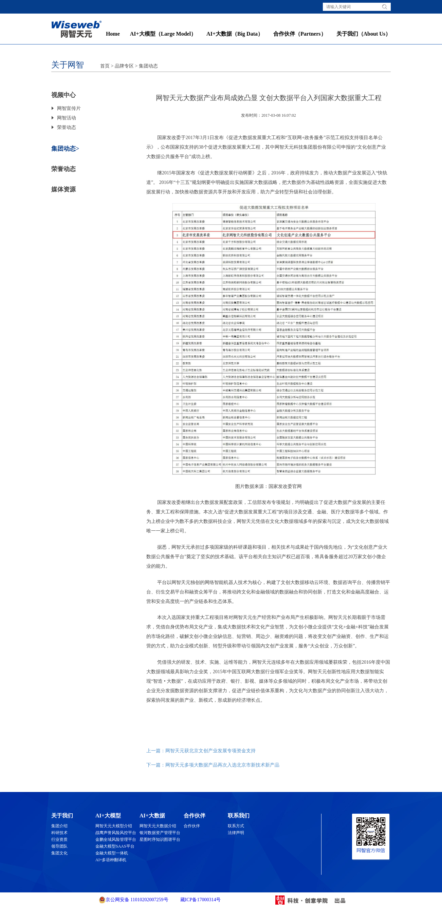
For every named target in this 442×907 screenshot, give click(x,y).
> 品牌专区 (122, 66)
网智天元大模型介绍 (113, 826)
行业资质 (59, 839)
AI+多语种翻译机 (110, 859)
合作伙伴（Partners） (299, 34)
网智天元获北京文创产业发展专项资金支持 (210, 750)
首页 (105, 66)
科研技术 (59, 832)
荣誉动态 (66, 127)
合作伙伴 (192, 826)
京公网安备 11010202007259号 (133, 899)
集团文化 (59, 853)
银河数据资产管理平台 (160, 832)
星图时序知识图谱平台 (160, 839)
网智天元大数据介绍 (158, 826)
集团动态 (148, 66)
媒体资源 (63, 189)
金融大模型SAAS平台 (114, 846)
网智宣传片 (69, 108)
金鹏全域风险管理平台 (115, 839)
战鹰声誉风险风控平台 (115, 832)
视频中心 (63, 95)
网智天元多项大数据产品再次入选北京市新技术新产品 (222, 765)
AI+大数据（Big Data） (234, 34)
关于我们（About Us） (363, 34)
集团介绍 (59, 826)
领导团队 (59, 846)
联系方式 (236, 826)
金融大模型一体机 (111, 853)
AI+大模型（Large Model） (163, 34)
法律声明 (236, 832)
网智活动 (66, 117)
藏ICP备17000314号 (200, 899)
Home (113, 34)
